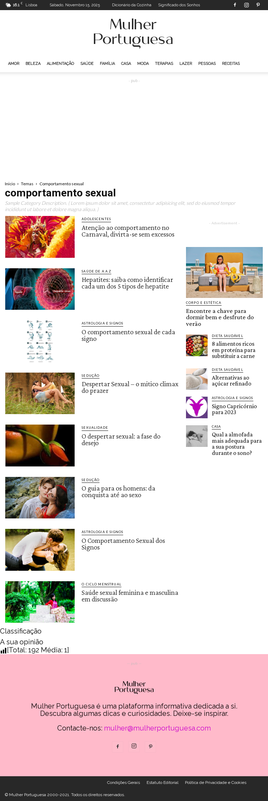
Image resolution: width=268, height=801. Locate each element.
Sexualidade (94, 427)
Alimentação (60, 63)
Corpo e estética (203, 303)
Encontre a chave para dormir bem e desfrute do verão (222, 312)
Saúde (87, 63)
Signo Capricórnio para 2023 (235, 394)
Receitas (231, 63)
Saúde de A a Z (96, 271)
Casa (126, 63)
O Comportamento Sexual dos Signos (123, 543)
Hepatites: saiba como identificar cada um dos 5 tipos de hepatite (127, 283)
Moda (143, 63)
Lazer (185, 63)
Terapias (164, 63)
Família (107, 63)
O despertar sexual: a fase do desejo (121, 439)
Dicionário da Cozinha (131, 5)
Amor (13, 63)
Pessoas (207, 63)
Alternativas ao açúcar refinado (233, 366)
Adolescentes (96, 219)
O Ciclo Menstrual (101, 584)
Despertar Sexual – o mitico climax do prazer (130, 387)
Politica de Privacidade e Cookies (215, 782)
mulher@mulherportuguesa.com (157, 728)
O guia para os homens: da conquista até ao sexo (118, 491)
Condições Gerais (123, 782)
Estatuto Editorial (162, 782)
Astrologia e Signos (102, 323)
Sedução (90, 375)
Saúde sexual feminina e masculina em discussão (130, 595)
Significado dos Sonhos (179, 5)
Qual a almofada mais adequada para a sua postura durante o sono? (236, 425)
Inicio (10, 183)
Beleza (32, 63)
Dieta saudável (227, 326)
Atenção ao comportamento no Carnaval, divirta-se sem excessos (128, 230)
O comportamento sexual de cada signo (128, 335)
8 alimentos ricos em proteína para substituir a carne (236, 338)
